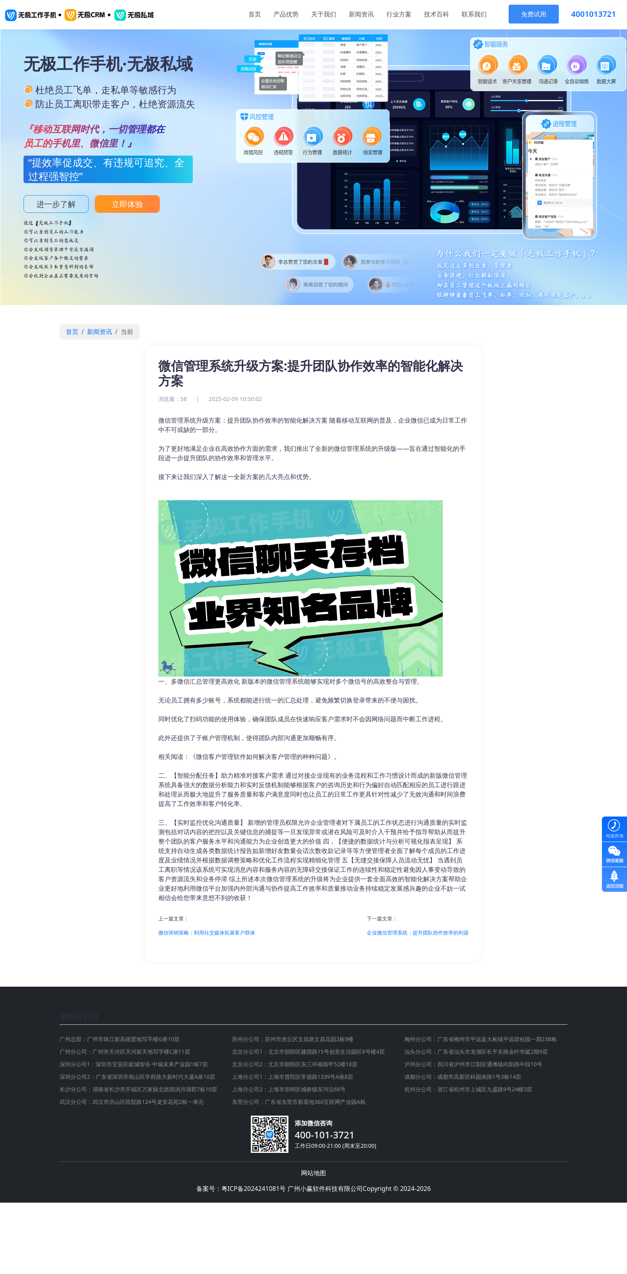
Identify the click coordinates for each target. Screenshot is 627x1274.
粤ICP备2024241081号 (253, 1188)
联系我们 (474, 14)
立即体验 (127, 204)
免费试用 (533, 14)
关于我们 (323, 14)
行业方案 (398, 14)
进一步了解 (56, 204)
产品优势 (286, 14)
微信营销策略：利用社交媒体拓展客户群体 (206, 932)
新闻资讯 (361, 14)
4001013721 (593, 14)
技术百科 (436, 14)
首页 (254, 14)
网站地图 (313, 1173)
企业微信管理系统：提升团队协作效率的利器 (418, 932)
